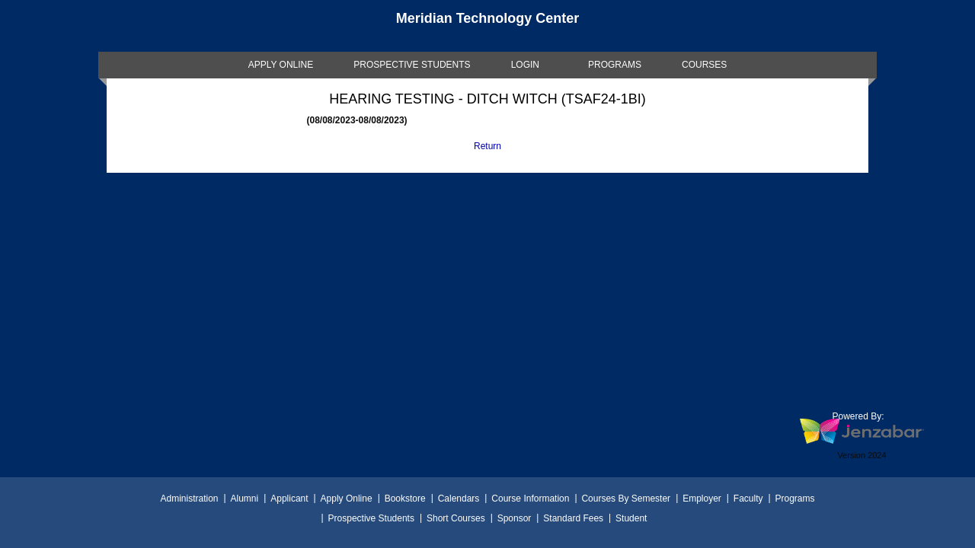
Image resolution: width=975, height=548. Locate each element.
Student (631, 518)
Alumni (245, 498)
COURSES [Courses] (704, 64)
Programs (795, 498)
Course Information (530, 498)
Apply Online (346, 498)
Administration (189, 498)
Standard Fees (573, 518)
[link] (281, 65)
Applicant (289, 498)
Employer (701, 498)
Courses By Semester (625, 498)
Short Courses (456, 518)
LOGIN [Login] (525, 64)
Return (487, 146)
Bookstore (405, 498)
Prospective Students (371, 518)
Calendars (459, 498)
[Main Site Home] (487, 26)
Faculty (748, 498)
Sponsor (514, 518)
